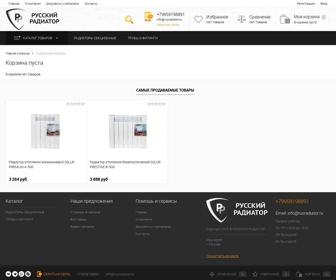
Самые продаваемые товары (165, 90)
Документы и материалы (62, 3)
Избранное (217, 16)
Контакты (91, 3)
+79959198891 (88, 274)
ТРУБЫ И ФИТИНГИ (143, 38)
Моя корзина (310, 17)
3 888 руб (99, 179)
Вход (324, 3)
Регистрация (306, 3)
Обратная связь (168, 24)
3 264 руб (18, 179)
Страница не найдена (85, 212)
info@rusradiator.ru (305, 213)
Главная (14, 3)
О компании (33, 3)
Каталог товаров (37, 38)
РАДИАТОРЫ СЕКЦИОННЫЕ (95, 38)
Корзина (313, 274)
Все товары (78, 219)
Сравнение (259, 16)
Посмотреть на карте (222, 256)
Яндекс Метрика (82, 226)
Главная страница (17, 53)
